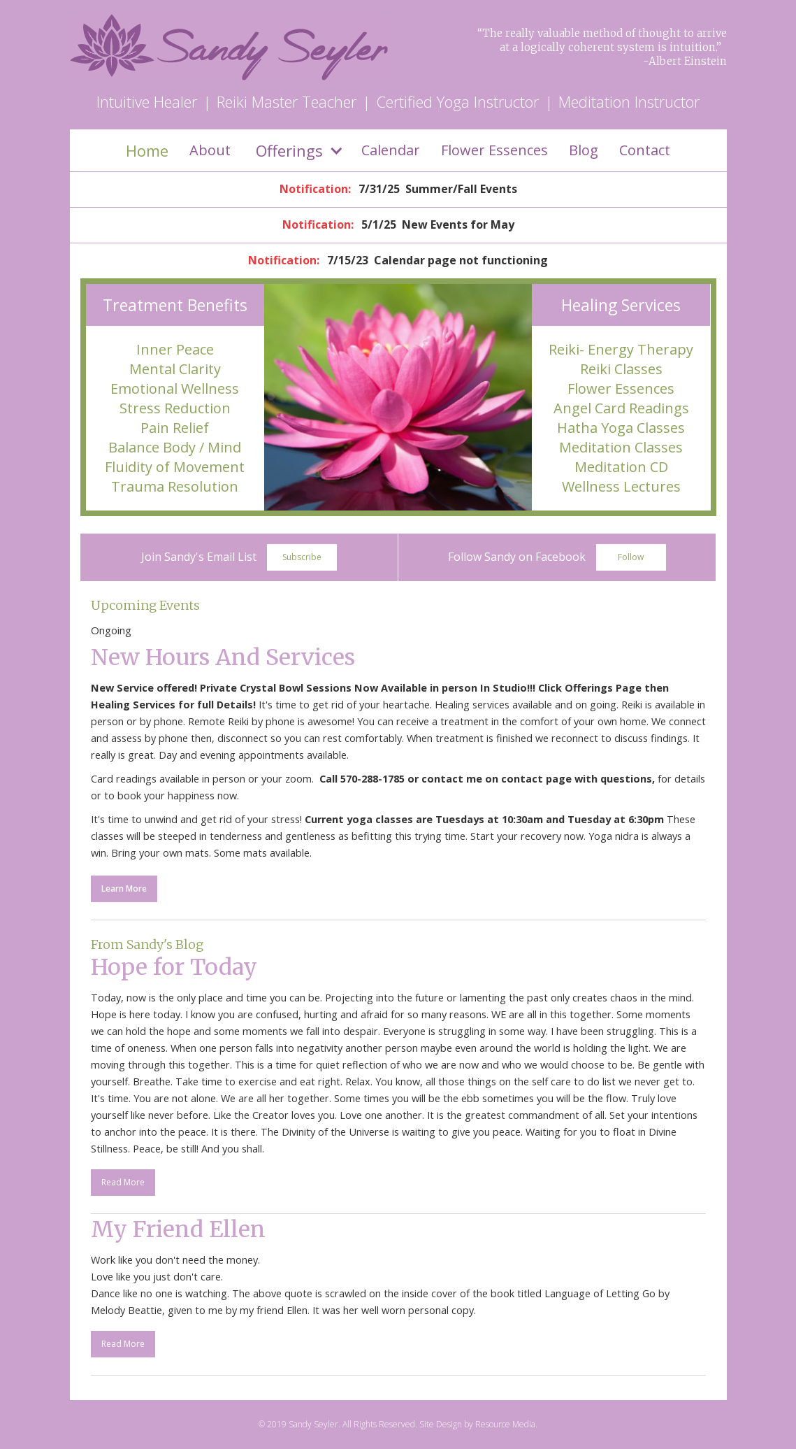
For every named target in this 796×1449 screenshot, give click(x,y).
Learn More (124, 888)
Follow (631, 557)
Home (147, 150)
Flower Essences (494, 150)
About (210, 150)
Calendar (390, 150)
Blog (583, 150)
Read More (123, 1182)
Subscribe (301, 557)
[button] (296, 150)
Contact (644, 150)
